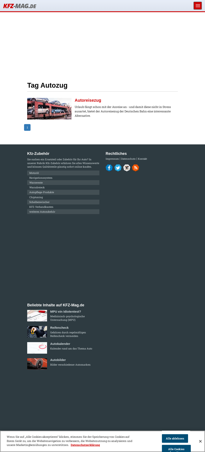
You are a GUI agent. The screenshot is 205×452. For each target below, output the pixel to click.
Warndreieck (37, 187)
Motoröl (34, 173)
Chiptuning (36, 197)
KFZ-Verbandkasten (41, 206)
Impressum (112, 158)
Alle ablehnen (175, 438)
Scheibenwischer (39, 202)
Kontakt (142, 158)
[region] (102, 441)
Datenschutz (128, 158)
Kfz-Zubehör (53, 163)
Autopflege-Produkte (41, 192)
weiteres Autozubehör (42, 211)
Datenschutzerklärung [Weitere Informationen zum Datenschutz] (85, 445)
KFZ (19, 5)
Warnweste (36, 182)
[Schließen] (200, 441)
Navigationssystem (41, 177)
